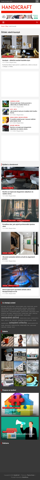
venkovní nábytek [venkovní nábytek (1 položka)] (27, 315)
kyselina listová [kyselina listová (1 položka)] (30, 306)
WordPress (25, 477)
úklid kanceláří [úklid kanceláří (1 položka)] (8, 325)
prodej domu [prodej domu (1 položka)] (24, 308)
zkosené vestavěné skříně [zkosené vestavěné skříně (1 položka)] (33, 323)
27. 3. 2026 (5, 261)
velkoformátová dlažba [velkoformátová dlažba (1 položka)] (18, 315)
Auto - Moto (13, 109)
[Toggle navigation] (3, 22)
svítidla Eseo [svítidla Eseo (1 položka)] (34, 313)
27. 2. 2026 (5, 293)
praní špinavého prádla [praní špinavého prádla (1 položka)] (17, 308)
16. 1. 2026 (5, 413)
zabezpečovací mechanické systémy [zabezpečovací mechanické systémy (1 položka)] (25, 320)
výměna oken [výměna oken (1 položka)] (14, 320)
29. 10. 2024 (5, 437)
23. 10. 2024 (5, 62)
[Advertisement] (20, 84)
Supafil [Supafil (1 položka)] (30, 313)
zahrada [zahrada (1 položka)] (34, 320)
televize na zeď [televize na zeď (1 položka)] (4, 315)
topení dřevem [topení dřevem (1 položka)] (11, 315)
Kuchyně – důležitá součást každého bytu (16, 60)
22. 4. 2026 (13, 106)
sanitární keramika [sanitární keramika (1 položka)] (24, 311)
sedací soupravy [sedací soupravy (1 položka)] (32, 311)
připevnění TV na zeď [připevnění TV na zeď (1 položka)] (12, 309)
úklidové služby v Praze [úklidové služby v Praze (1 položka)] (24, 325)
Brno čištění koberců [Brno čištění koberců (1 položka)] (11, 306)
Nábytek (17, 125)
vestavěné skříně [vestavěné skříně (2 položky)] (10, 317)
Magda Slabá (13, 62)
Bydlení (5, 56)
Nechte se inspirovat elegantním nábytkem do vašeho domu (20, 128)
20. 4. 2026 (13, 123)
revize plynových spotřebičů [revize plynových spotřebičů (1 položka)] (14, 311)
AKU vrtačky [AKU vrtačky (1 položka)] (3, 306)
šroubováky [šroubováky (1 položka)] (9, 327)
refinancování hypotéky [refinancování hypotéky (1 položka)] (21, 309)
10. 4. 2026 (13, 131)
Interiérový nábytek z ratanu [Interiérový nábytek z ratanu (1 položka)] (21, 306)
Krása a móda (14, 117)
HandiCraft (17, 475)
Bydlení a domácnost (10, 164)
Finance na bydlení (9, 390)
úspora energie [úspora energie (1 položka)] (33, 325)
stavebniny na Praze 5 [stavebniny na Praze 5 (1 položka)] (17, 313)
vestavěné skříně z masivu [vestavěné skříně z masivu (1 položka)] (25, 318)
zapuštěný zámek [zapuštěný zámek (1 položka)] (4, 323)
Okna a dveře (12, 220)
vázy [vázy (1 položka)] (10, 320)
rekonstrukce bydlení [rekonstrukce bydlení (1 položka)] (31, 309)
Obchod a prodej (23, 117)
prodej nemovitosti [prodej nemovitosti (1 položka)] (31, 308)
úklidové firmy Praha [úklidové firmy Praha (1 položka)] (15, 325)
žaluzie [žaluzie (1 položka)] (13, 327)
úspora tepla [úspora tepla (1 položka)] (3, 327)
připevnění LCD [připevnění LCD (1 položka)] (4, 309)
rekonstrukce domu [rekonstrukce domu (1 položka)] (5, 311)
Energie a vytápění (13, 285)
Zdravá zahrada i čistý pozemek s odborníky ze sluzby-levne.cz (21, 104)
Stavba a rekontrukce (23, 220)
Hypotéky (17, 407)
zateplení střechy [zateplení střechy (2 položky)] (18, 322)
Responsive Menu (37, 1)
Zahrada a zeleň (14, 101)
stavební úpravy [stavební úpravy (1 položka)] (25, 313)
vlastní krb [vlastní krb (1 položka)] (7, 320)
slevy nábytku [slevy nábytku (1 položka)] (9, 313)
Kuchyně (10, 56)
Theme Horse (30, 475)
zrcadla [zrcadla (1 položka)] (2, 325)
